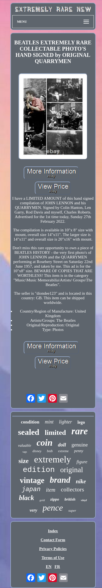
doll (62, 445)
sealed (28, 432)
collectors (72, 489)
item (50, 490)
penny (78, 451)
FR (57, 566)
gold (42, 500)
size (23, 460)
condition (30, 422)
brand (60, 480)
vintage (32, 480)
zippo (54, 499)
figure (81, 461)
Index (53, 531)
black (26, 497)
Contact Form (53, 540)
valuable (24, 446)
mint (49, 422)
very (33, 510)
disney (36, 451)
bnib (49, 451)
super (72, 510)
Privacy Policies (53, 549)
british (69, 499)
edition (39, 470)
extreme (63, 451)
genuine (80, 445)
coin (44, 443)
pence (53, 508)
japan (31, 489)
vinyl (84, 500)
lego (81, 422)
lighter (65, 422)
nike (81, 481)
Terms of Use (53, 558)
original (71, 470)
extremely (52, 459)
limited (55, 432)
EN (48, 566)
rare (80, 431)
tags (25, 451)
